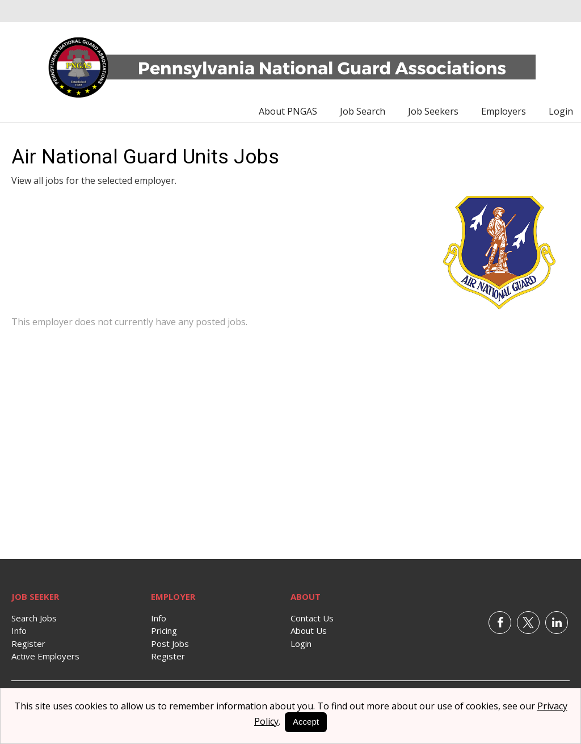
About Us (308, 630)
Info (19, 630)
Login (561, 111)
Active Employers (45, 656)
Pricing (164, 630)
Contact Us (312, 618)
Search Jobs (34, 618)
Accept (306, 721)
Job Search (362, 111)
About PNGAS (288, 111)
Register (28, 643)
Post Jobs (170, 643)
